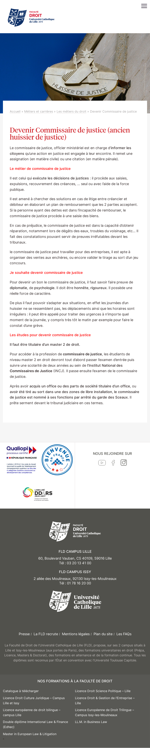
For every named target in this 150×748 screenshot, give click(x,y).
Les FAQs (123, 634)
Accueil (15, 111)
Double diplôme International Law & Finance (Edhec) (35, 724)
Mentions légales (76, 634)
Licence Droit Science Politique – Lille (102, 691)
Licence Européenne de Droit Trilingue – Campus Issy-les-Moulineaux (104, 712)
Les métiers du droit (71, 111)
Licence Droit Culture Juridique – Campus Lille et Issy (34, 700)
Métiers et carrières (38, 111)
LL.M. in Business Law (91, 722)
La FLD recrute (46, 634)
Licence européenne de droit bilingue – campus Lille (31, 712)
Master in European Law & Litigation (29, 734)
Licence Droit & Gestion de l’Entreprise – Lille (105, 700)
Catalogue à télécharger (21, 691)
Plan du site (103, 634)
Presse (24, 634)
